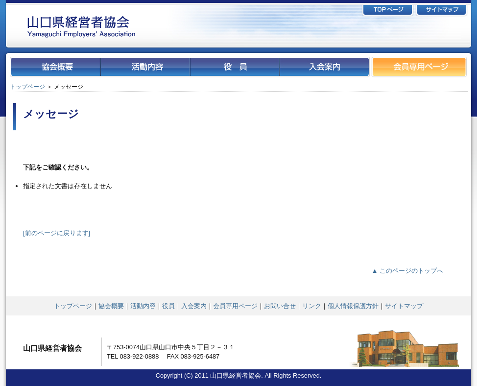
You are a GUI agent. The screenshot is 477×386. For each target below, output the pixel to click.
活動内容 (143, 306)
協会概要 (111, 306)
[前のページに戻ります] (56, 233)
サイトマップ (404, 306)
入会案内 (194, 306)
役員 (168, 306)
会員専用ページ (235, 306)
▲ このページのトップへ (407, 270)
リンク (311, 306)
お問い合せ (280, 306)
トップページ (27, 87)
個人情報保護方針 (353, 306)
